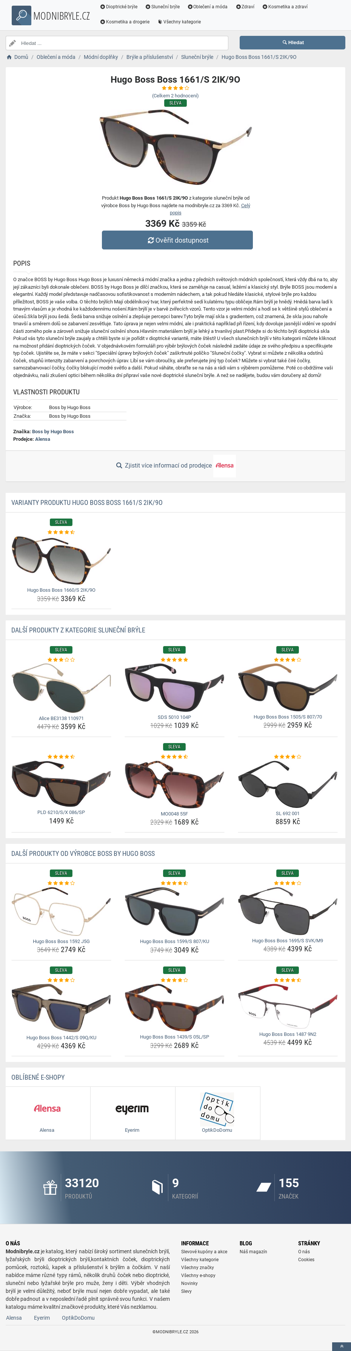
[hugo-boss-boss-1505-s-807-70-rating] (287, 660)
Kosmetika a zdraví (285, 6)
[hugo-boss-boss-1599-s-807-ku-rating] (174, 883)
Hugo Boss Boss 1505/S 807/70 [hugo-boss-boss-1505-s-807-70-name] (288, 717)
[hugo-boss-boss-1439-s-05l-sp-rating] (174, 980)
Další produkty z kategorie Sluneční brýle (78, 630)
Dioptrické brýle (118, 6)
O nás (304, 1251)
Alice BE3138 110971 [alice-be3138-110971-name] (61, 718)
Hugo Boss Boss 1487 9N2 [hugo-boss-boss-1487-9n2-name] (287, 1034)
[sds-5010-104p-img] (174, 687)
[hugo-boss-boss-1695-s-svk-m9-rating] (287, 883)
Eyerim (42, 1318)
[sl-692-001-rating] (287, 757)
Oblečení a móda (207, 6)
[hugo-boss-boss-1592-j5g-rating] (61, 883)
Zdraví (244, 6)
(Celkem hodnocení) (175, 95)
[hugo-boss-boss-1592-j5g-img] (61, 911)
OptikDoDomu (78, 1318)
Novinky (189, 1283)
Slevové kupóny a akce (204, 1251)
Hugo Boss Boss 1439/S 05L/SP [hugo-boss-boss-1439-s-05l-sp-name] (174, 1037)
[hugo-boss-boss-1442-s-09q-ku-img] (61, 1008)
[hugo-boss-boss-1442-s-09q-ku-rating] (61, 980)
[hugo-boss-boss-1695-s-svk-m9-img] (287, 911)
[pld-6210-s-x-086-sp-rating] (61, 757)
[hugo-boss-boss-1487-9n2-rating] (287, 980)
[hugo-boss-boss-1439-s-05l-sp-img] (174, 1007)
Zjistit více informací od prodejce (175, 466)
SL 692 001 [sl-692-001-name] (288, 813)
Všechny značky (197, 1267)
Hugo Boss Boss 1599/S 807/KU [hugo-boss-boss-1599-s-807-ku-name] (174, 941)
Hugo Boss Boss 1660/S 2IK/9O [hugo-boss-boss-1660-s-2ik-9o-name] (61, 590)
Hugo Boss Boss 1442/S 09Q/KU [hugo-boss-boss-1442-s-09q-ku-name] (61, 1037)
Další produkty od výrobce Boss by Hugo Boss (83, 853)
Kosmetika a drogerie (124, 22)
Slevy (186, 1291)
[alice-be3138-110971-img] (61, 687)
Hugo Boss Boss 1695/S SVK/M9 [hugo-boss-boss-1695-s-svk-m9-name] (287, 940)
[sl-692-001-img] (287, 784)
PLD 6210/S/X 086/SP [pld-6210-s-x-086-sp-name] (61, 812)
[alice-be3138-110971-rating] (61, 660)
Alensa (42, 439)
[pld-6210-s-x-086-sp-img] (61, 784)
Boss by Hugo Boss (53, 431)
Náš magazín (253, 1251)
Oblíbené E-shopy (38, 1077)
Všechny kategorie (179, 22)
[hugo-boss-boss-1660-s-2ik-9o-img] (61, 560)
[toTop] (341, 1346)
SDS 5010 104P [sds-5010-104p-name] (174, 717)
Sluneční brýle (162, 6)
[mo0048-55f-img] (174, 784)
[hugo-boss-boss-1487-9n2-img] (287, 1006)
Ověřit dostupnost (177, 240)
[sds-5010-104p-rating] (174, 660)
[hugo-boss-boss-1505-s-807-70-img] (287, 687)
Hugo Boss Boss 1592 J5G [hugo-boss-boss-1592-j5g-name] (61, 941)
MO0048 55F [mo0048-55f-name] (174, 814)
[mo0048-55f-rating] (174, 757)
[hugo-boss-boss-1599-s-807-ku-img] (174, 911)
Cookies (306, 1259)
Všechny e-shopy (198, 1275)
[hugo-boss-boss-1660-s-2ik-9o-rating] (61, 532)
